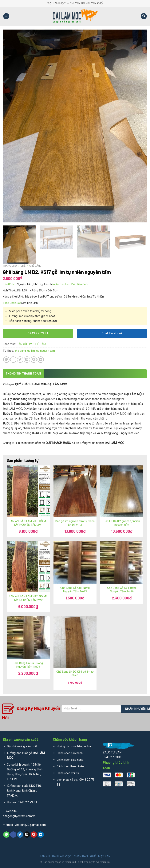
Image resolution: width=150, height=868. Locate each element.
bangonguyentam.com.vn (19, 816)
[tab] (23, 373)
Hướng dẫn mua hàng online (74, 746)
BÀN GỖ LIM (24, 344)
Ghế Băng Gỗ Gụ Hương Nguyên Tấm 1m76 (121, 589)
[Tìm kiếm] (144, 16)
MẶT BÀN (104, 856)
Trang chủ (10, 265)
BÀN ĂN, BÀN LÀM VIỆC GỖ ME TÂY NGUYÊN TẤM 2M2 (28, 598)
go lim (31, 350)
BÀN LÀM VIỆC (61, 856)
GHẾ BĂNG (35, 265)
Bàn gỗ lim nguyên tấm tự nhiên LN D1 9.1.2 (75, 523)
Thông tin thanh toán (23, 373)
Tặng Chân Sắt (12, 302)
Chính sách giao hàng (70, 759)
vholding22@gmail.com (30, 825)
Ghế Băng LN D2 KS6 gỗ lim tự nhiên (75, 673)
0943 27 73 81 (27, 802)
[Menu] (6, 16)
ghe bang (20, 350)
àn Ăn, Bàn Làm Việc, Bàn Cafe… (71, 284)
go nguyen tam (45, 350)
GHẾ (23, 265)
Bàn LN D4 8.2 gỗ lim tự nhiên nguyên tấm (122, 523)
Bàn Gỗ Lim (9, 284)
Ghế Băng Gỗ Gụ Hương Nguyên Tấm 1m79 (28, 665)
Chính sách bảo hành (70, 753)
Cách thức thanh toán (70, 766)
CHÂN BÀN (81, 856)
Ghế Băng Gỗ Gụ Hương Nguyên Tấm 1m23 (75, 589)
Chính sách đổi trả (68, 773)
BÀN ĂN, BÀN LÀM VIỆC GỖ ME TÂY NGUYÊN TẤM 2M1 (28, 523)
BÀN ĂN (45, 856)
